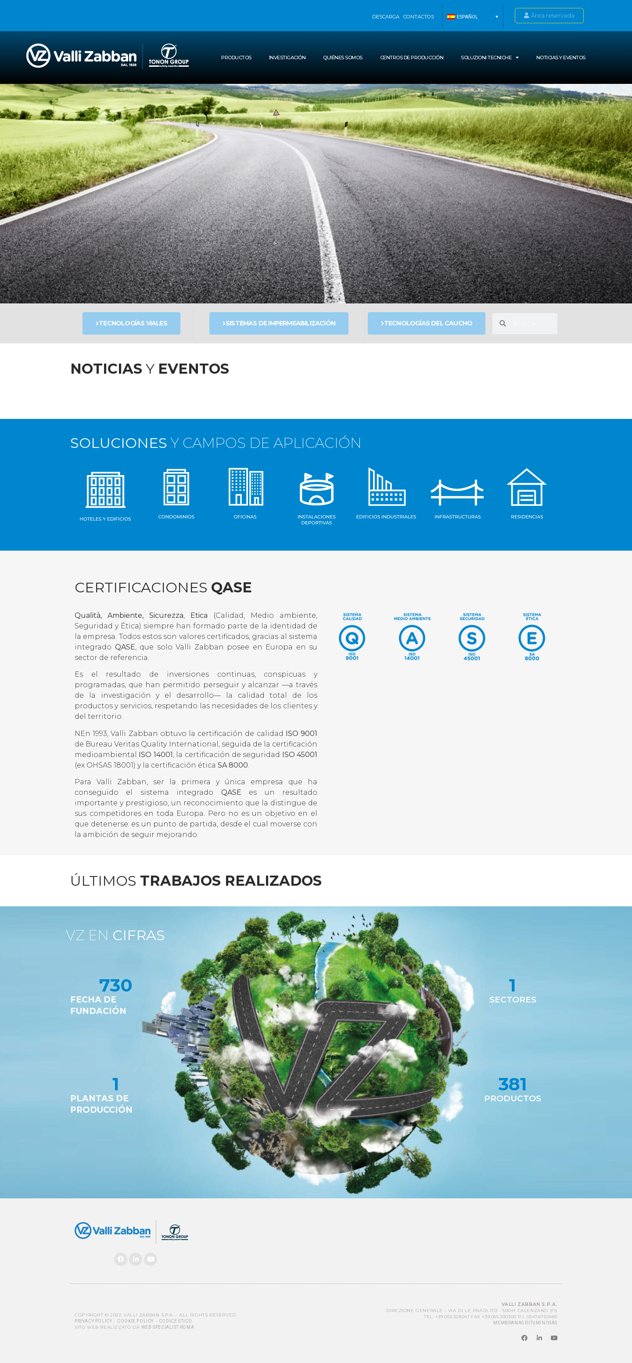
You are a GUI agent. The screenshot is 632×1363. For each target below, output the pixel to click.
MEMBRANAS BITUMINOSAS (525, 1322)
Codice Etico (175, 1321)
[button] (472, 16)
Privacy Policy (93, 1321)
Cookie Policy (135, 1321)
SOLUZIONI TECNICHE (490, 57)
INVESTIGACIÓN (287, 57)
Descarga (385, 17)
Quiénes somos (343, 57)
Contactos (418, 17)
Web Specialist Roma (167, 1327)
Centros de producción (412, 57)
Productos (236, 57)
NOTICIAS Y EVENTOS (560, 57)
